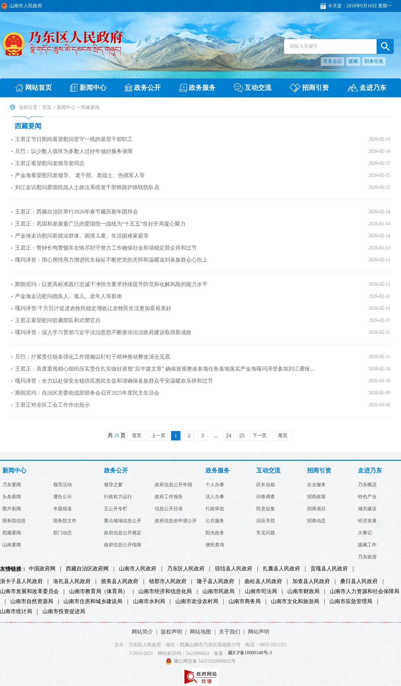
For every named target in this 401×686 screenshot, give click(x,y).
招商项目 (316, 509)
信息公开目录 (169, 509)
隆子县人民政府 (215, 581)
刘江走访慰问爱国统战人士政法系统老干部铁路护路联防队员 (87, 187)
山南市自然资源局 (31, 601)
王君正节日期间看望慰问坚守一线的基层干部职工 (74, 139)
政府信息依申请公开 (176, 521)
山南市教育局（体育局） (98, 591)
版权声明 (171, 632)
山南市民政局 (219, 591)
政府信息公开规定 (122, 533)
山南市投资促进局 (63, 611)
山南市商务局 (245, 601)
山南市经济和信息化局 (165, 591)
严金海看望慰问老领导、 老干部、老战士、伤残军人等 (80, 175)
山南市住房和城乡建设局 (92, 601)
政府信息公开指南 (122, 545)
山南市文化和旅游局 (295, 601)
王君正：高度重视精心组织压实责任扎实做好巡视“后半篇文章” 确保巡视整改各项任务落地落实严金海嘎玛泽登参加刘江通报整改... (167, 369)
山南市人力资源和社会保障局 (364, 591)
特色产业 (367, 497)
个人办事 (215, 485)
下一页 (260, 435)
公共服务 (215, 521)
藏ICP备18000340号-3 (250, 653)
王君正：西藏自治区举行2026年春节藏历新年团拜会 (76, 212)
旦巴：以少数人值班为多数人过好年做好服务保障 (74, 151)
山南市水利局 (149, 601)
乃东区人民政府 (186, 568)
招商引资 (319, 470)
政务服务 (218, 470)
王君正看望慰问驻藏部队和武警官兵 (58, 320)
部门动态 (62, 533)
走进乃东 (370, 470)
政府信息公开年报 (173, 485)
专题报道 (62, 509)
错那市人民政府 (167, 581)
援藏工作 (367, 545)
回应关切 (265, 521)
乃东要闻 (11, 485)
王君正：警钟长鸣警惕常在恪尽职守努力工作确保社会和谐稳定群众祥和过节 (106, 248)
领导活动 (62, 485)
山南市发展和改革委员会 (29, 591)
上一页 (158, 435)
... (216, 435)
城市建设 (367, 509)
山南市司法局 (261, 591)
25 (242, 435)
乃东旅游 (367, 557)
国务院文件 (65, 521)
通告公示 (62, 497)
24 (228, 435)
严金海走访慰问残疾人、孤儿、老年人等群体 (68, 296)
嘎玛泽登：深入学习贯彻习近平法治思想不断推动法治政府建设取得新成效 (103, 332)
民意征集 (265, 509)
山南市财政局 (303, 591)
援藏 (353, 61)
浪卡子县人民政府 (21, 581)
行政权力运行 (118, 497)
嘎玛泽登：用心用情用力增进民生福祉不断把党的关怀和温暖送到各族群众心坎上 (111, 260)
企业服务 (316, 485)
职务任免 (374, 61)
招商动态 (316, 521)
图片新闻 (11, 509)
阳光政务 (215, 533)
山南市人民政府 (137, 568)
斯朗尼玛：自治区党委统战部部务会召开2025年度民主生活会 (87, 393)
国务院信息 (14, 521)
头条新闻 (11, 497)
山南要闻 (11, 545)
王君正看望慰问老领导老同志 (50, 163)
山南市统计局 (16, 611)
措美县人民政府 (119, 581)
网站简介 (142, 632)
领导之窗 (113, 485)
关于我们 (229, 632)
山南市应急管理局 (350, 601)
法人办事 (215, 497)
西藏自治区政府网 (87, 568)
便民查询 (215, 545)
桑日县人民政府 (359, 581)
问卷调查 (265, 497)
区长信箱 (265, 485)
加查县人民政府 (311, 581)
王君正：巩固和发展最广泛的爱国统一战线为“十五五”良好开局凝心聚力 (100, 224)
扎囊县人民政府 (281, 568)
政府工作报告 (169, 497)
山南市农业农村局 (196, 601)
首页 (46, 107)
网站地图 (200, 632)
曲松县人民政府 (263, 581)
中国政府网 (42, 568)
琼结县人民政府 (233, 568)
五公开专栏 (115, 509)
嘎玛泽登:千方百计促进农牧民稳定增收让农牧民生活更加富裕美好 (93, 308)
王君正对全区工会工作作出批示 (52, 405)
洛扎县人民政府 (72, 581)
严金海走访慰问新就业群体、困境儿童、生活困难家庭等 (82, 236)
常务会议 (332, 61)
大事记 (365, 533)
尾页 (282, 435)
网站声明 (258, 632)
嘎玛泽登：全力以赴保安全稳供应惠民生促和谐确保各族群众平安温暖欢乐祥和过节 (114, 381)
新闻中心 (66, 107)
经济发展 (367, 521)
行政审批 (215, 509)
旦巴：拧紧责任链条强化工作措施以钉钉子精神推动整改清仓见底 (92, 357)
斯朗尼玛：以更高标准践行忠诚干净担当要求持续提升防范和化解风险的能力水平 (111, 284)
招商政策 (316, 497)
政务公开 (116, 470)
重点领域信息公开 (122, 521)
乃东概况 (367, 485)
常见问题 (265, 533)
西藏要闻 (28, 126)
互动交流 (268, 470)
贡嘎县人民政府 (329, 568)
